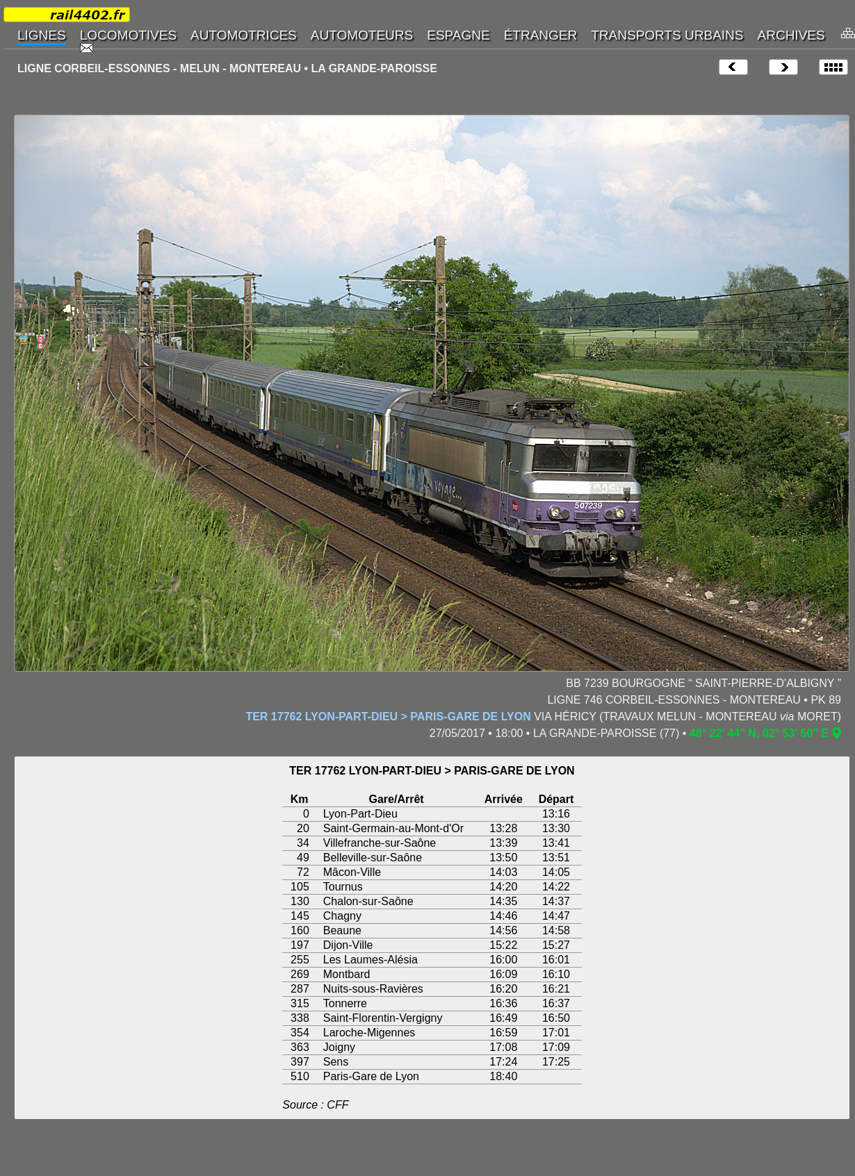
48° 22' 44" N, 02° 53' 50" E (759, 733)
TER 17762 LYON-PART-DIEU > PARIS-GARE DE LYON (387, 716)
